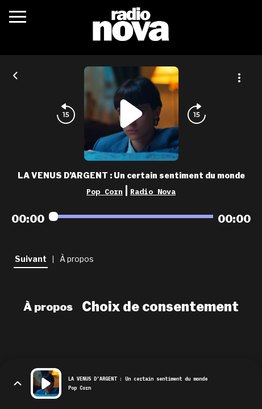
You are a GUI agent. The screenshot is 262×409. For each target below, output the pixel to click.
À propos (48, 307)
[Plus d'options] (239, 77)
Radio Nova (153, 191)
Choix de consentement (160, 307)
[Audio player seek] (131, 216)
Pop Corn (104, 191)
